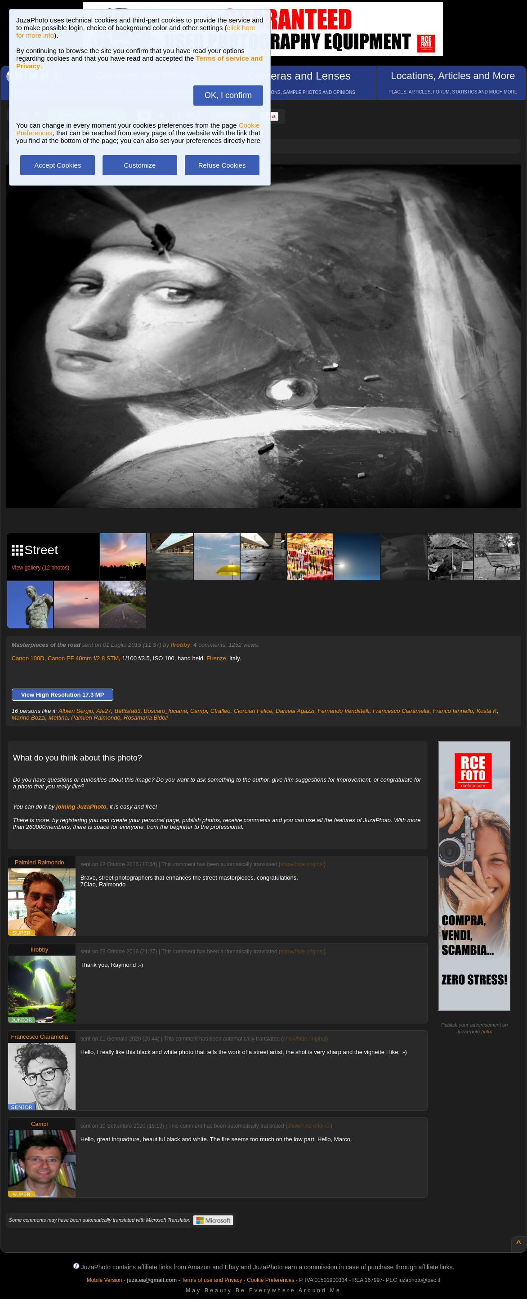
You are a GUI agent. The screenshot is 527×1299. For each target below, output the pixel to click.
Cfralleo (220, 710)
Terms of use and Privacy (212, 1280)
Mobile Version (104, 1280)
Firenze (216, 658)
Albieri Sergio (75, 710)
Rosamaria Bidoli (146, 717)
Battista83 (128, 710)
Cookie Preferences (270, 1280)
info (487, 1031)
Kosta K (486, 710)
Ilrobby (180, 644)
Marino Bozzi (28, 717)
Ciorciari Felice (253, 710)
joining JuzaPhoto (81, 806)
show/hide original (302, 864)
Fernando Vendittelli (343, 710)
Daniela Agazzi (295, 710)
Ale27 (103, 710)
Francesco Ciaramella (401, 710)
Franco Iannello (453, 710)
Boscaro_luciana (165, 710)
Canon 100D (28, 658)
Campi (198, 710)
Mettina (58, 717)
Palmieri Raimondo (96, 717)
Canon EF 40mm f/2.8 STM (83, 658)
